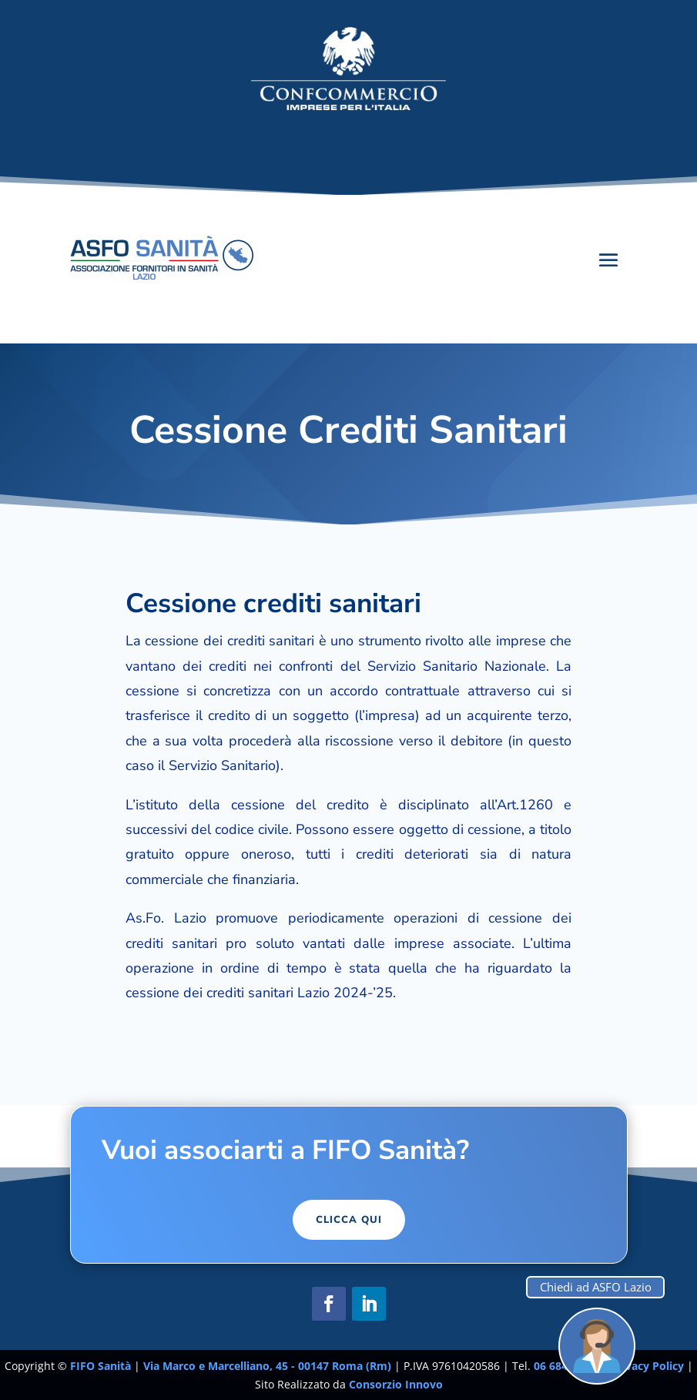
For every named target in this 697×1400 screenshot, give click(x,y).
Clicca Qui (349, 1220)
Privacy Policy (649, 1365)
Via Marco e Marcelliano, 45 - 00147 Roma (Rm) (268, 1365)
